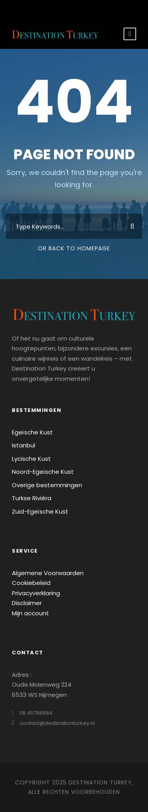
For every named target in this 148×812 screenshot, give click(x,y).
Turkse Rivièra (31, 498)
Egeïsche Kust (32, 432)
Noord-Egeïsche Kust (43, 471)
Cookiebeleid (31, 583)
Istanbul (23, 445)
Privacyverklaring (36, 593)
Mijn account (30, 613)
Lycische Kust (31, 458)
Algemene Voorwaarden (48, 573)
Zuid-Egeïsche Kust (40, 511)
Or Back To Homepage (74, 248)
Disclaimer (27, 603)
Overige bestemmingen (47, 485)
